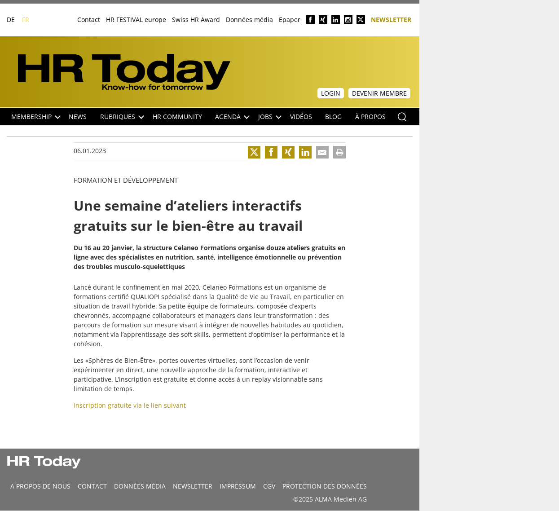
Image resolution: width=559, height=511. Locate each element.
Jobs (270, 116)
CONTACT (92, 486)
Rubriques (122, 116)
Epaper (289, 19)
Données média (249, 19)
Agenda (232, 116)
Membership (36, 116)
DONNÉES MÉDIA (140, 486)
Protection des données (324, 486)
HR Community (177, 116)
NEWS (78, 116)
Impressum (238, 486)
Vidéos (301, 116)
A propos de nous (40, 486)
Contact (88, 19)
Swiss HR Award (196, 19)
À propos (370, 116)
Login (330, 93)
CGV (269, 486)
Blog (333, 116)
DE (11, 19)
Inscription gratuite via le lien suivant (130, 405)
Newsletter (391, 19)
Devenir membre (379, 93)
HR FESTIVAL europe (136, 19)
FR (25, 19)
